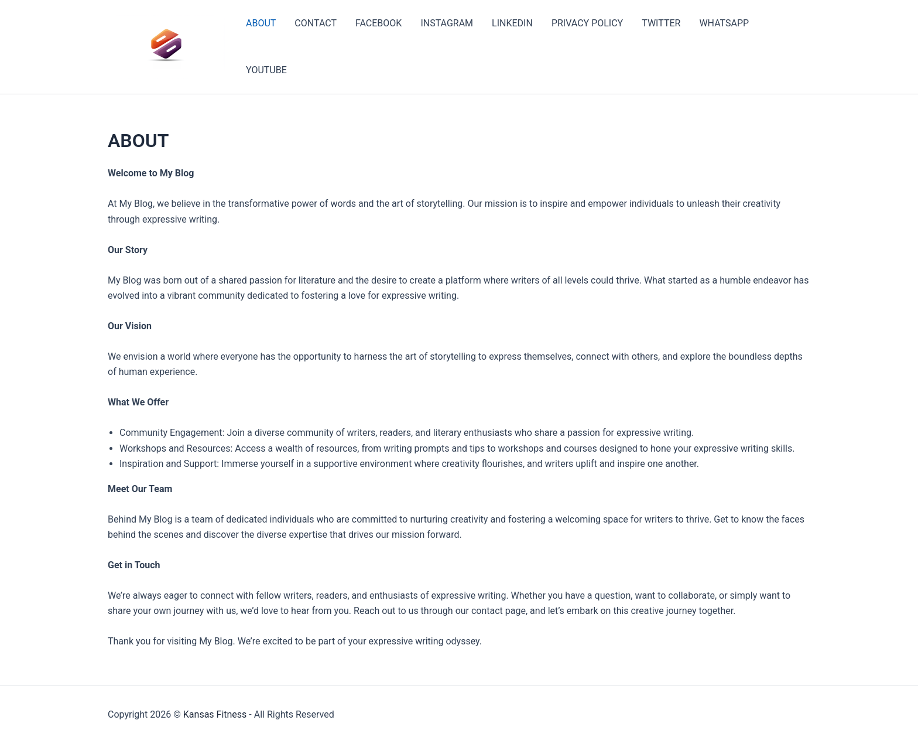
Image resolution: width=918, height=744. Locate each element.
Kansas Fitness (215, 714)
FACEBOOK (378, 23)
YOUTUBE (266, 70)
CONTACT (315, 23)
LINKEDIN (512, 23)
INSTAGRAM (446, 23)
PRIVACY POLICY (587, 23)
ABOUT (261, 23)
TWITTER (661, 23)
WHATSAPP (724, 23)
